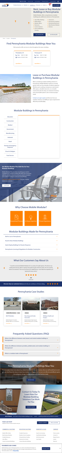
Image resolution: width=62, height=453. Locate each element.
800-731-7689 (24, 55)
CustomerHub (53, 1)
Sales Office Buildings (39, 19)
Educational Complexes (54, 21)
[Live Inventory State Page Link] (40, 34)
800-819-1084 (23, 1)
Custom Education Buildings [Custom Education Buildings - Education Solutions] (25, 441)
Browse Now (31, 379)
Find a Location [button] (54, 422)
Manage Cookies (46, 448)
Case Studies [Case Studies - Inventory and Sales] (38, 439)
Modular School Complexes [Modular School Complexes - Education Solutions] (24, 435)
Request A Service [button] (43, 422)
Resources (39, 5)
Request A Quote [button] (31, 407)
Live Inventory (37, 1)
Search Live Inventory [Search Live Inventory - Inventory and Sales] (40, 433)
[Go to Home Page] (5, 5)
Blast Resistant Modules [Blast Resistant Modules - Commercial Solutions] (7, 435)
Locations (32, 5)
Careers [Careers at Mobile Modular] (54, 439)
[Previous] (4, 267)
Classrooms (51, 19)
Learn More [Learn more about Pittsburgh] (37, 63)
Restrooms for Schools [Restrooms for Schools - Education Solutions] (23, 439)
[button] (28, 23)
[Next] (57, 267)
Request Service (45, 1)
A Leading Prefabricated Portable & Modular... (48, 416)
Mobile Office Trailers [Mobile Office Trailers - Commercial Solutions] (6, 433)
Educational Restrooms (54, 23)
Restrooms (37, 25)
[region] (31, 448)
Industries (26, 5)
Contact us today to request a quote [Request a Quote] (11, 179)
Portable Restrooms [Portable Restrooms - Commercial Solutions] (6, 437)
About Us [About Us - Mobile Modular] (55, 441)
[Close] (60, 448)
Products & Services (18, 5)
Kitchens (51, 26)
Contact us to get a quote (39, 98)
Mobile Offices (38, 21)
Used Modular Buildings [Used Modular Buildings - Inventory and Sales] (41, 435)
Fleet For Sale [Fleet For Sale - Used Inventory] (30, 1)
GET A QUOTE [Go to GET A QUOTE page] (56, 5)
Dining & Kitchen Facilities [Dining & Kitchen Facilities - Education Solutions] (24, 437)
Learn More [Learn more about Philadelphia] (18, 63)
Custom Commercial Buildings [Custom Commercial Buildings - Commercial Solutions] (8, 441)
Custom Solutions (39, 26)
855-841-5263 (24, 57)
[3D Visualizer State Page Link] (55, 34)
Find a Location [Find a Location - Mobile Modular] (56, 433)
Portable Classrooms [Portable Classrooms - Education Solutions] (23, 433)
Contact (45, 5)
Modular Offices (38, 23)
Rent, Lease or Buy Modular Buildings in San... (23, 416)
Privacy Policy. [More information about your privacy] (16, 450)
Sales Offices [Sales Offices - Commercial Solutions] (4, 439)
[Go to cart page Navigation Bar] (58, 1)
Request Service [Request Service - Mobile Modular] (56, 437)
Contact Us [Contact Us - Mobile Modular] (55, 435)
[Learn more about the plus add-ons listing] (17, 185)
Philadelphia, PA (20, 53)
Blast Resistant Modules (54, 25)
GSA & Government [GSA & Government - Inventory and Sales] (40, 437)
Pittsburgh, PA (38, 53)
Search (35, 416)
